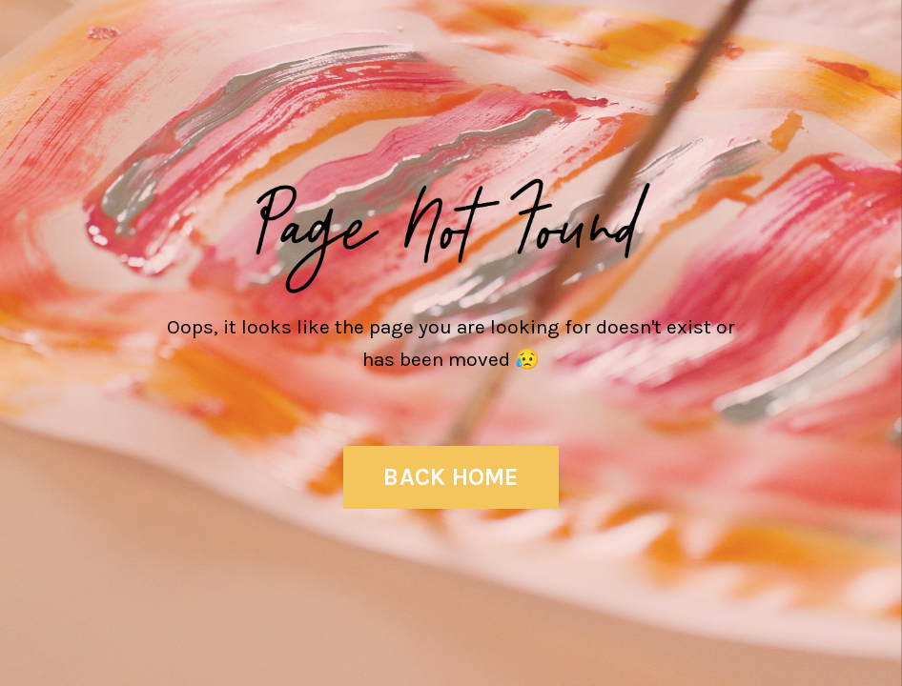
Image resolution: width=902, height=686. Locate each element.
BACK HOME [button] (450, 477)
